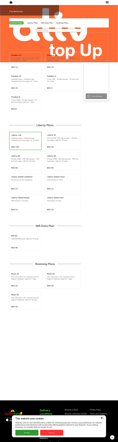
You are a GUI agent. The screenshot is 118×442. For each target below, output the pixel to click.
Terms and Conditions (98, 392)
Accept (27, 433)
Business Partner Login (74, 396)
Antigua (43, 400)
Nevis (42, 440)
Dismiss (51, 433)
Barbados (44, 408)
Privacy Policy (95, 388)
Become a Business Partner (76, 392)
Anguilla (43, 396)
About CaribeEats (97, 396)
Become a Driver (71, 388)
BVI (41, 404)
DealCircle (44, 412)
